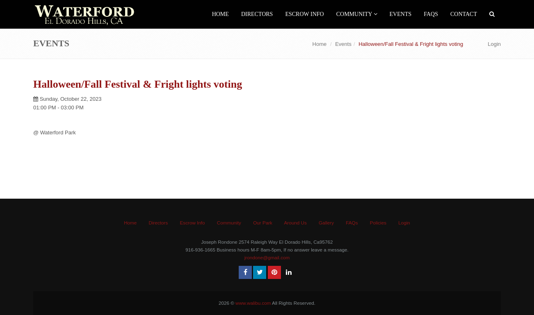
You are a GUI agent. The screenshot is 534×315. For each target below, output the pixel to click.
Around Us (295, 222)
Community (356, 14)
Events (343, 44)
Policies (378, 222)
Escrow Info (304, 14)
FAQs (431, 14)
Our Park (262, 222)
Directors (257, 14)
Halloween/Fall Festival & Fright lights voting (137, 84)
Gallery (326, 222)
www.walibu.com (253, 303)
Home (220, 14)
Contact (463, 14)
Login (494, 44)
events (401, 14)
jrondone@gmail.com (267, 257)
